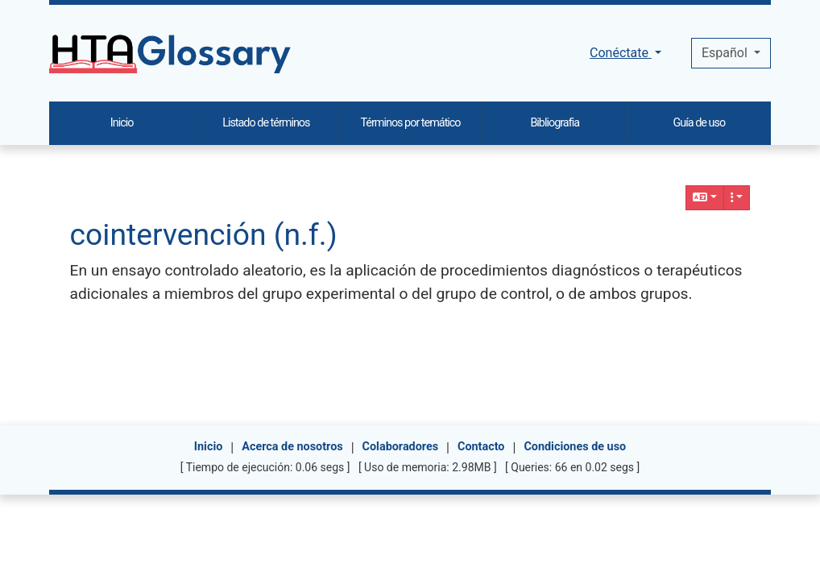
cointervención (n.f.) (204, 234)
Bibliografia (554, 123)
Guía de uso (699, 123)
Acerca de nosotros (292, 447)
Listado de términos (265, 123)
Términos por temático (410, 123)
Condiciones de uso (575, 447)
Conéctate (621, 52)
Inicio (208, 447)
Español (726, 52)
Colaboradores (400, 447)
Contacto (481, 447)
